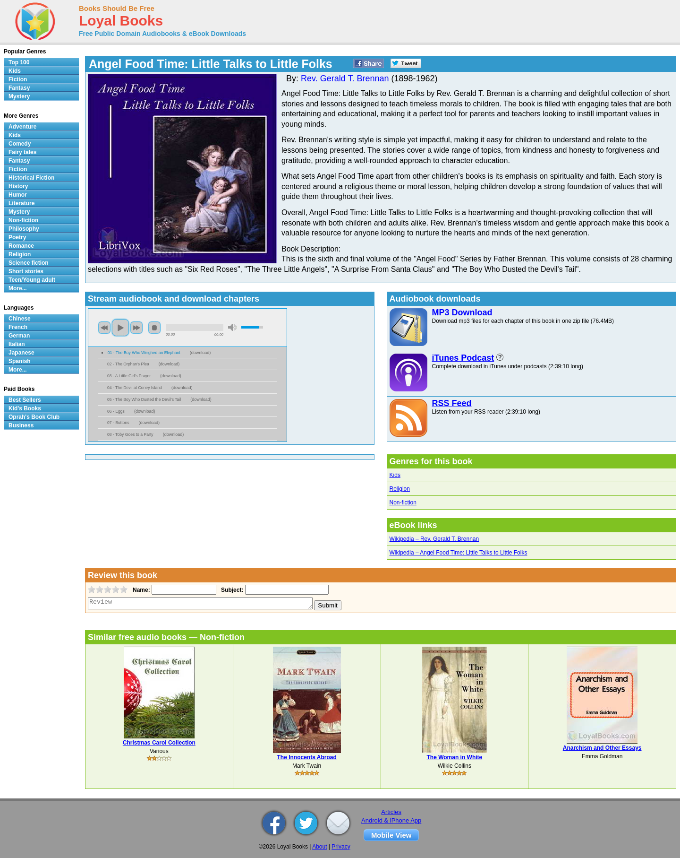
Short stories (25, 271)
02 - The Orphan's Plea (128, 364)
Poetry (17, 237)
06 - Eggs (116, 411)
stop (154, 327)
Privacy (341, 846)
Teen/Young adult (31, 280)
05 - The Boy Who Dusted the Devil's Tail (144, 399)
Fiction (17, 79)
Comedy (19, 143)
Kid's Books (24, 408)
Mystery (19, 96)
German (19, 335)
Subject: (231, 590)
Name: (140, 590)
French (17, 327)
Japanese (21, 352)
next (136, 327)
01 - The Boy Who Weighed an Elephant (144, 352)
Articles (391, 811)
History (18, 186)
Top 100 (18, 62)
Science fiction (28, 263)
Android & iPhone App (391, 820)
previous (104, 327)
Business (21, 425)
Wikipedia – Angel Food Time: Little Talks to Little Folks (458, 552)
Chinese (19, 318)
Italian (16, 344)
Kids (395, 475)
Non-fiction (403, 502)
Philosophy (23, 228)
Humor (17, 194)
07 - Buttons (118, 422)
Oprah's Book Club (34, 417)
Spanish (19, 361)
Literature (21, 203)
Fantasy (19, 88)
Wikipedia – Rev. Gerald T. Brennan (434, 539)
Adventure (22, 126)
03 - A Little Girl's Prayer (129, 375)
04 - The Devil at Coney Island (134, 387)
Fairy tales (22, 152)
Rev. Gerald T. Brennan (345, 78)
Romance (21, 246)
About (319, 846)
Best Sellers (24, 400)
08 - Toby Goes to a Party (130, 434)
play (120, 327)
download (200, 352)
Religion (400, 488)
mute (232, 327)
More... (17, 288)
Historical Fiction (31, 177)
